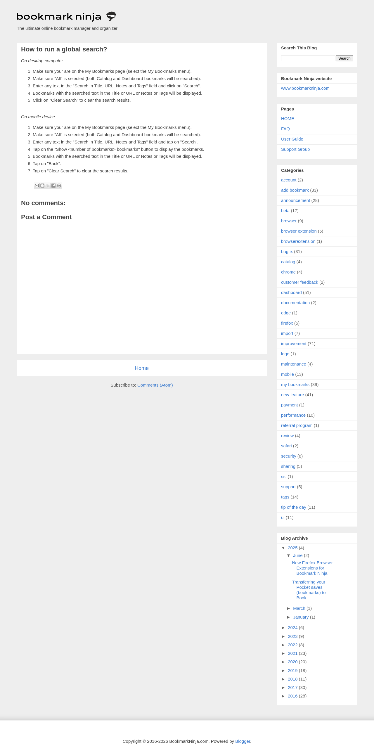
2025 (293, 547)
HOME (287, 118)
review (287, 435)
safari (286, 445)
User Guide (292, 138)
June (298, 555)
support (288, 486)
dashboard (291, 292)
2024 (293, 627)
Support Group (295, 149)
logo (285, 353)
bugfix (287, 251)
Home (142, 368)
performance (293, 415)
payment (289, 404)
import (287, 333)
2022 (293, 644)
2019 (293, 670)
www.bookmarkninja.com (305, 88)
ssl (283, 476)
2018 (293, 678)
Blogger (242, 741)
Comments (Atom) (155, 384)
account (289, 179)
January (301, 616)
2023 (293, 636)
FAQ (285, 128)
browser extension (299, 231)
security (288, 455)
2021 (293, 653)
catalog (288, 261)
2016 (293, 695)
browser (289, 220)
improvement (294, 343)
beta (285, 210)
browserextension (298, 241)
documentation (295, 302)
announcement (295, 200)
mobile (287, 374)
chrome (288, 271)
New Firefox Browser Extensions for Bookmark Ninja (312, 568)
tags (285, 496)
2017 (293, 687)
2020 (293, 661)
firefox (287, 323)
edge (286, 312)
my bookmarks (295, 384)
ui (283, 517)
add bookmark (295, 190)
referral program (297, 425)
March (300, 608)
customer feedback (299, 282)
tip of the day (293, 507)
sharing (288, 466)
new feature (292, 394)
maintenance (293, 363)
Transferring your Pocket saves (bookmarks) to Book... (309, 589)
